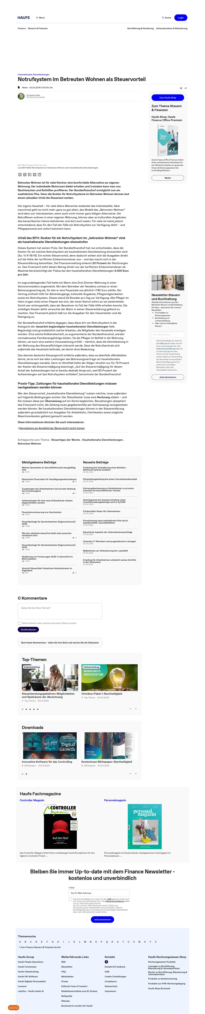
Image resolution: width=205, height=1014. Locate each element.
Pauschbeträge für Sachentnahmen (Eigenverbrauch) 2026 (48, 523)
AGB (161, 343)
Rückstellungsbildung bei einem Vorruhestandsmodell (110, 479)
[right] (135, 709)
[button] (180, 17)
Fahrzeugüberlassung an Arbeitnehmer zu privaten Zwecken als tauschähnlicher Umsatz (108, 489)
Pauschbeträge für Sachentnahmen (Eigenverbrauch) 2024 (48, 546)
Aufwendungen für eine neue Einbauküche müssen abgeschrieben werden (47, 502)
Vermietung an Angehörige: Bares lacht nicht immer (52, 428)
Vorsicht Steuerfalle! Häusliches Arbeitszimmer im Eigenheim (47, 569)
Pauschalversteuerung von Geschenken (41, 512)
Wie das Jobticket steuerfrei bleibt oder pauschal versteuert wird (46, 534)
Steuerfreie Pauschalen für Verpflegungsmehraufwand (49, 479)
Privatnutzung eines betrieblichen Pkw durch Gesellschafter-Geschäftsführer (105, 522)
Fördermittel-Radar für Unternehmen (101, 511)
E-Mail (71, 888)
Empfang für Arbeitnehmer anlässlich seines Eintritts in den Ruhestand (109, 561)
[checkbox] (19, 623)
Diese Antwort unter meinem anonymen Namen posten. (49, 623)
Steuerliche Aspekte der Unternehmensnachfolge (107, 532)
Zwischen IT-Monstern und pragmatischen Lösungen (109, 541)
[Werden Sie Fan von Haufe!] (106, 962)
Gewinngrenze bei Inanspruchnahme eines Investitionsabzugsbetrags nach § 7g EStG (104, 501)
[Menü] (40, 17)
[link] (22, 28)
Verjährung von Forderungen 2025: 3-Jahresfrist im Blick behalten (47, 558)
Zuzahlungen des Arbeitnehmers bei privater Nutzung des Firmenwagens (48, 490)
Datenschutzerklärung (165, 348)
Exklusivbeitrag (32, 667)
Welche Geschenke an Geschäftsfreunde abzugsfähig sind (48, 469)
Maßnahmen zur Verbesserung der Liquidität (105, 551)
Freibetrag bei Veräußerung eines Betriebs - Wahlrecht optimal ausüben (105, 469)
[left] (130, 709)
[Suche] (166, 17)
